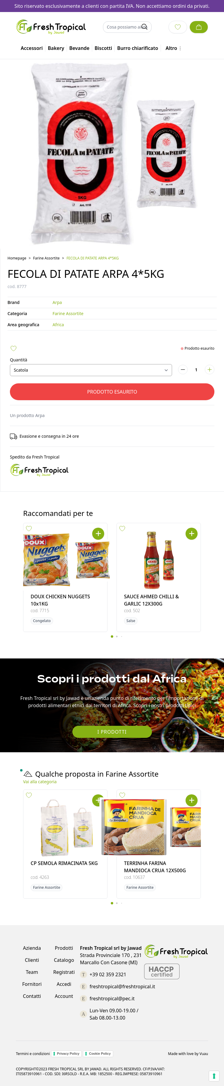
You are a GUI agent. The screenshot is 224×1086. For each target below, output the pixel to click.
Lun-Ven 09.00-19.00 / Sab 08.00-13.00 (113, 1014)
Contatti (32, 996)
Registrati (64, 972)
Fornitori (32, 984)
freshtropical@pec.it (112, 998)
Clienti (32, 960)
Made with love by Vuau (188, 1053)
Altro (174, 48)
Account (64, 996)
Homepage (17, 258)
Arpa (57, 302)
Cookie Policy (99, 1053)
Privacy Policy (68, 1053)
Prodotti (64, 948)
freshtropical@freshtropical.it (122, 986)
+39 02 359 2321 (107, 974)
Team (32, 972)
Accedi (64, 984)
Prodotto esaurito (112, 391)
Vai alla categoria (40, 781)
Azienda (32, 948)
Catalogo (64, 960)
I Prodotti (111, 732)
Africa (58, 324)
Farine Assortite (46, 258)
